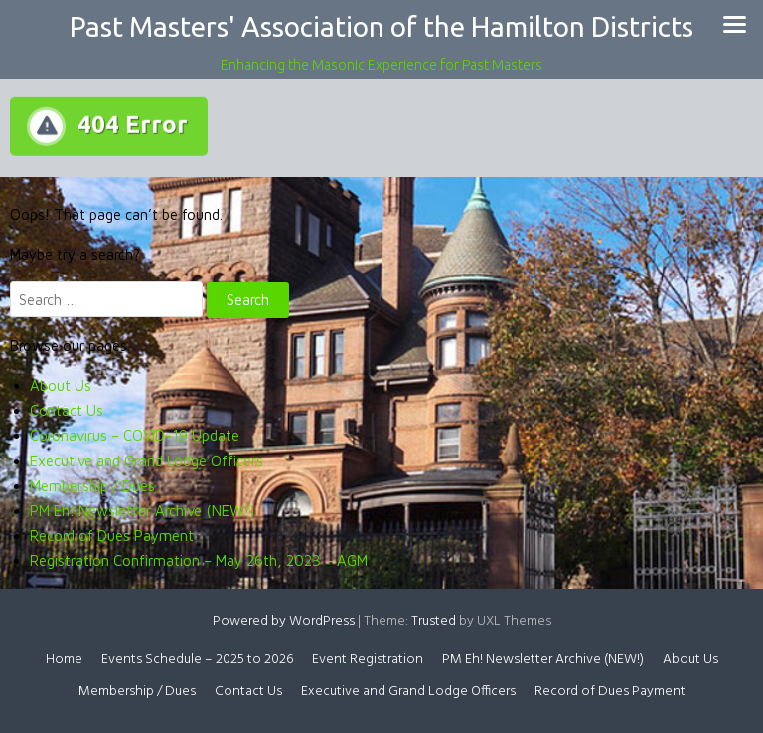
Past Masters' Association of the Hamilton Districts (381, 26)
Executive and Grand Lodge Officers (146, 461)
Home (64, 659)
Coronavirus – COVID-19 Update (134, 435)
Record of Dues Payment (112, 535)
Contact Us (66, 410)
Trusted (433, 621)
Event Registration (367, 659)
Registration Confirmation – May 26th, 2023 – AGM (199, 560)
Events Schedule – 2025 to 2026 (197, 659)
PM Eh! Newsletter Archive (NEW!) (142, 510)
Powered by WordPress (284, 621)
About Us (60, 385)
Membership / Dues (92, 485)
